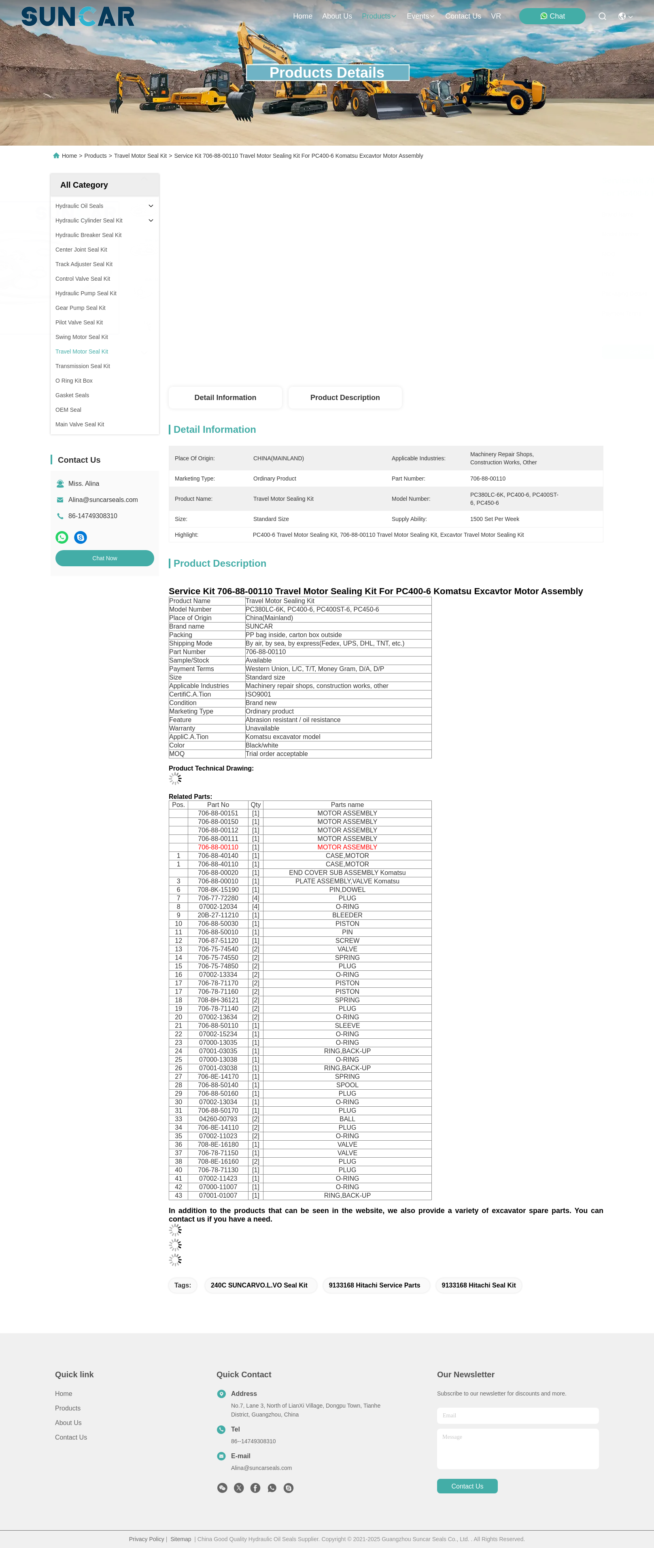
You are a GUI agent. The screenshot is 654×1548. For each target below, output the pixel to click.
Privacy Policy (146, 1539)
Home (302, 16)
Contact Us (71, 1437)
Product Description (345, 398)
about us (337, 16)
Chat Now (104, 558)
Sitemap (180, 1539)
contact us (463, 16)
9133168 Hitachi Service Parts (374, 1285)
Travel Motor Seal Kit (140, 155)
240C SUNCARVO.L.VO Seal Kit (259, 1285)
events (421, 16)
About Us (68, 1422)
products (379, 16)
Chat (552, 16)
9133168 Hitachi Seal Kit (479, 1285)
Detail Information (225, 398)
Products (96, 155)
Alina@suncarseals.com (103, 499)
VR (496, 16)
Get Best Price (459, 352)
